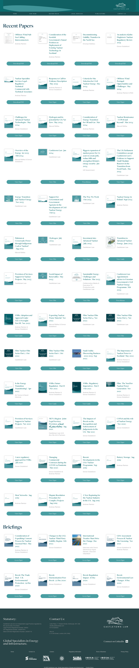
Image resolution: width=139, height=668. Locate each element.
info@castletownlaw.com (57, 626)
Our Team (32, 13)
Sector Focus (54, 13)
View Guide (120, 259)
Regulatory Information (75, 651)
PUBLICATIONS (100, 13)
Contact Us (122, 13)
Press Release (86, 182)
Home (15, 13)
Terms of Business (101, 651)
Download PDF (18, 63)
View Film (52, 182)
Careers (52, 651)
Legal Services (77, 13)
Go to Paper (19, 560)
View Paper (52, 102)
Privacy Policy (124, 651)
